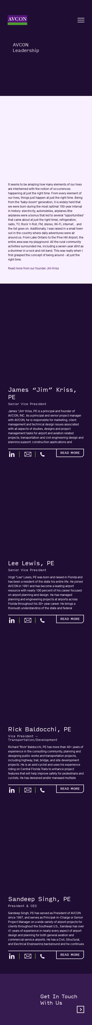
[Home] (17, 20)
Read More (70, 453)
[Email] (30, 454)
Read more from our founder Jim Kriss (33, 268)
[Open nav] (81, 20)
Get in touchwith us (62, 1003)
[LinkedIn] (14, 454)
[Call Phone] (42, 454)
